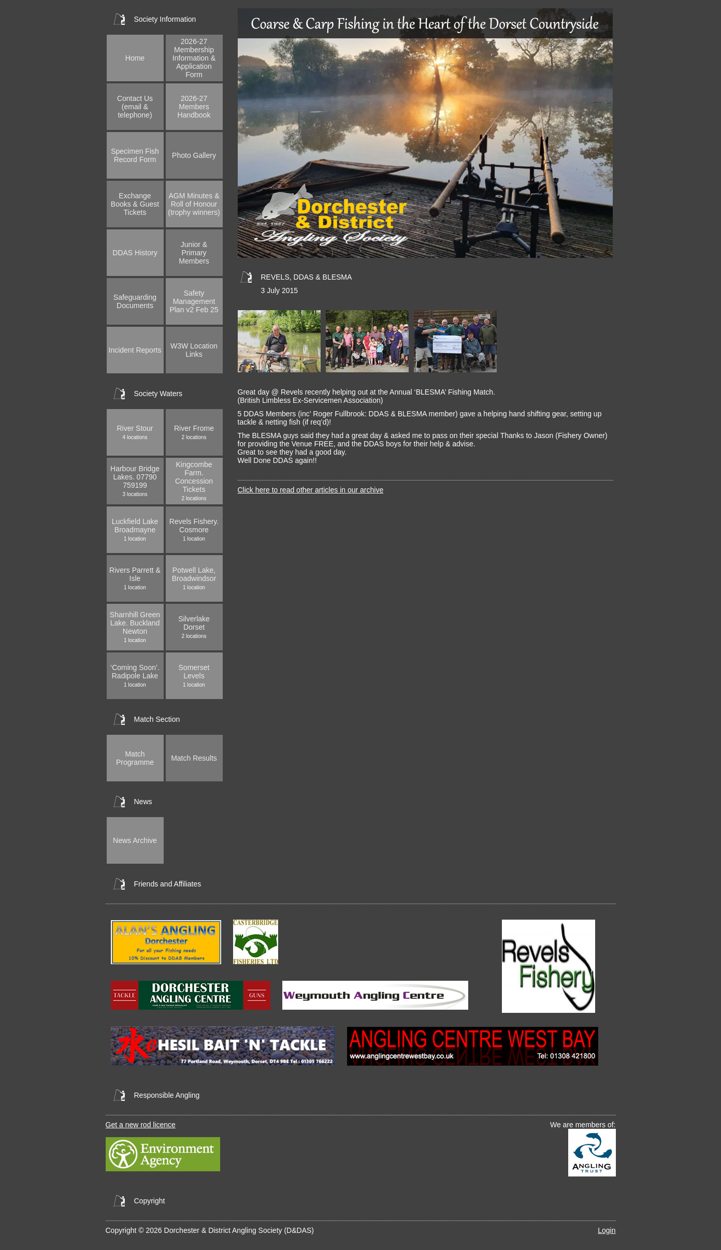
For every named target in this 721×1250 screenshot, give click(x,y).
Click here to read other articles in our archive (311, 490)
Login (606, 1230)
